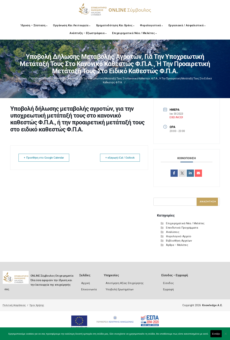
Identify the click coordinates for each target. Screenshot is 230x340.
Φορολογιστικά (151, 25)
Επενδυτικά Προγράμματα (182, 227)
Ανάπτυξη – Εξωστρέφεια (88, 33)
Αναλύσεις (172, 232)
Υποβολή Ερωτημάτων (120, 289)
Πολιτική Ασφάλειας (14, 305)
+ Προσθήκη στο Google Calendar (44, 157)
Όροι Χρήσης (37, 305)
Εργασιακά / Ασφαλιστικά (187, 25)
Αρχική (22, 78)
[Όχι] (225, 335)
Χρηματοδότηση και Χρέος (115, 25)
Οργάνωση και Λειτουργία (71, 25)
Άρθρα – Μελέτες (177, 245)
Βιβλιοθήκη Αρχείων (179, 240)
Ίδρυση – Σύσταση (34, 25)
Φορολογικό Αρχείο (178, 236)
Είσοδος (168, 283)
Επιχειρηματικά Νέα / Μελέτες (134, 33)
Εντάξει (216, 333)
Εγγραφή (168, 289)
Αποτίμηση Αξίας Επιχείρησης (125, 283)
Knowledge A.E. (212, 305)
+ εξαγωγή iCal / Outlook (120, 157)
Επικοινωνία (89, 289)
